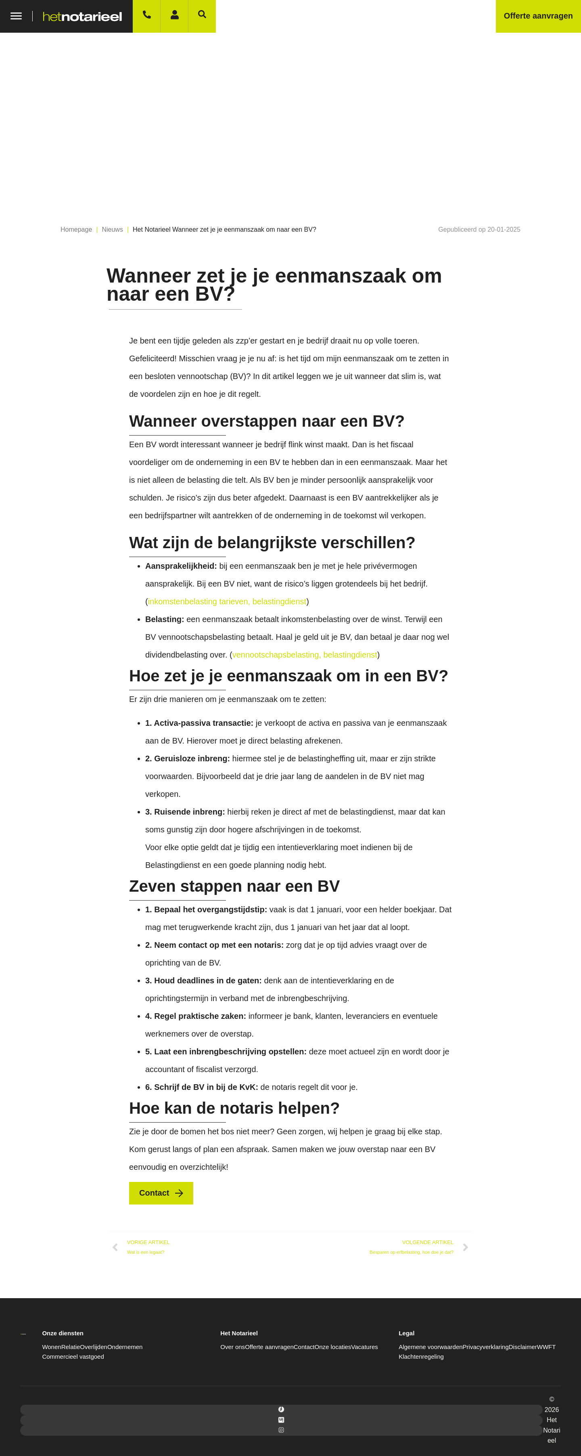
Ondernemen (125, 1346)
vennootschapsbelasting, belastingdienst (304, 654)
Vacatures (364, 1346)
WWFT (546, 1346)
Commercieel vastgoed (73, 1356)
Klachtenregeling (421, 1356)
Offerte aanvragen (269, 1346)
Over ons (232, 1346)
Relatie (70, 1346)
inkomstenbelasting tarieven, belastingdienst (227, 601)
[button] (479, 229)
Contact (304, 1346)
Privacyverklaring (486, 1346)
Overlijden (93, 1346)
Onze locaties (332, 1346)
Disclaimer (523, 1346)
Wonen (51, 1346)
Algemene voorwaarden (430, 1346)
